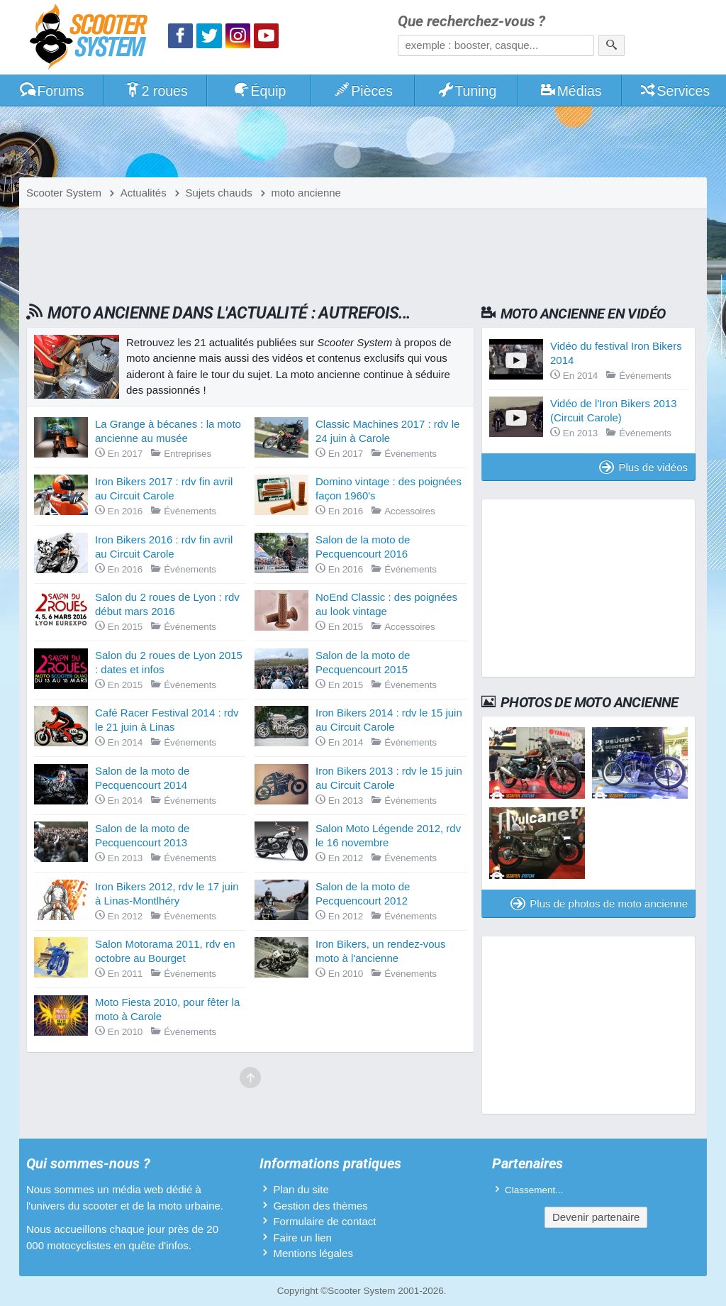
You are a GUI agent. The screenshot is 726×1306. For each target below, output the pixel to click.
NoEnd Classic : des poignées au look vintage (386, 604)
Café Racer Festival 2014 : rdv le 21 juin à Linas (167, 720)
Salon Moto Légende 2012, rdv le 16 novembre (388, 835)
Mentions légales (313, 1253)
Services (674, 91)
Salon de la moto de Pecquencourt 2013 (142, 835)
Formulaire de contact (324, 1221)
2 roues (155, 91)
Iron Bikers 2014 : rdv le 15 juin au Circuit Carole (388, 720)
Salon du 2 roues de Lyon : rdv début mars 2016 (167, 604)
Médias (570, 91)
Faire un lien (302, 1238)
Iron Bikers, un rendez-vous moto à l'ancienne (380, 951)
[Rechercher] (611, 45)
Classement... (534, 1190)
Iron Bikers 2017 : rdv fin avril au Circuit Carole (164, 488)
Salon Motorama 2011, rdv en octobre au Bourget (165, 951)
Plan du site (300, 1189)
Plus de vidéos (643, 467)
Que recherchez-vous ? (471, 21)
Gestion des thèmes (320, 1206)
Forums (51, 91)
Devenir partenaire (596, 1217)
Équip (259, 91)
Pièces (363, 91)
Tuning (467, 91)
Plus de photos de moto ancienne (599, 903)
